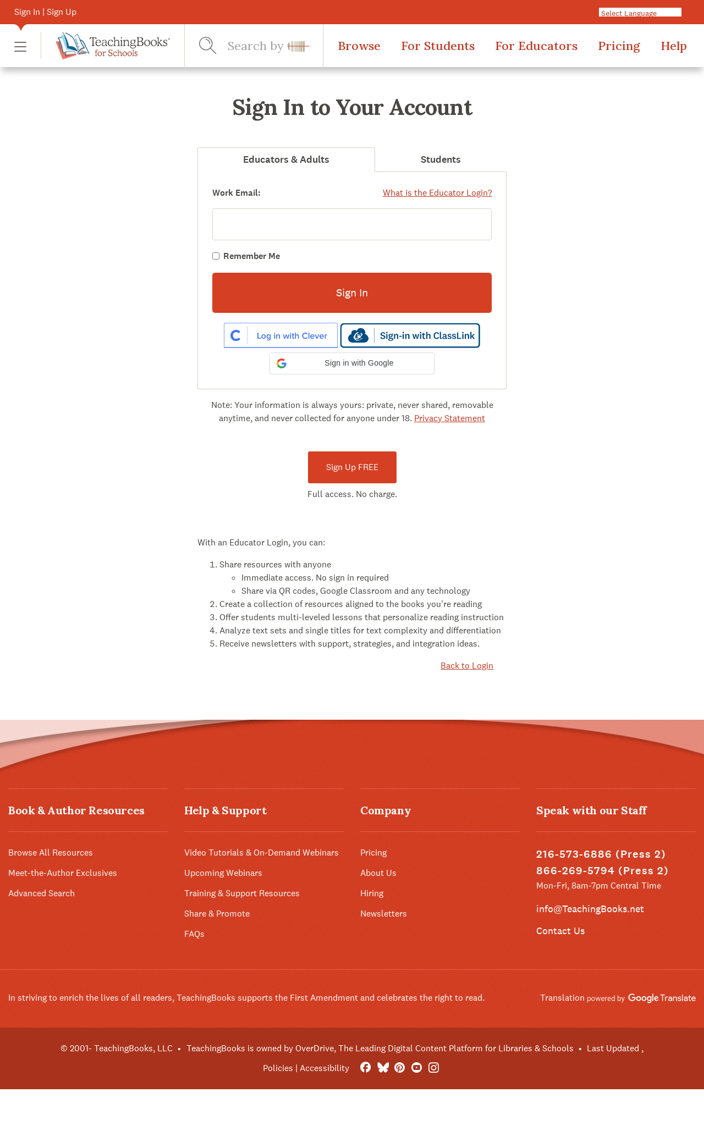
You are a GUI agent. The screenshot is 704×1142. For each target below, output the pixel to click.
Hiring (371, 893)
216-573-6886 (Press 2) (601, 854)
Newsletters (383, 913)
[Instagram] (433, 1068)
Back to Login (467, 665)
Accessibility (324, 1068)
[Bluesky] (382, 1068)
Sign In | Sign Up (45, 12)
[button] (20, 46)
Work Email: (236, 192)
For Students (438, 45)
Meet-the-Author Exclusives (62, 873)
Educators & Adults (286, 159)
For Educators (536, 45)
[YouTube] (416, 1068)
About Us (378, 873)
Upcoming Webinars (223, 873)
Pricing (619, 45)
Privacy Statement (449, 418)
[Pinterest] (399, 1068)
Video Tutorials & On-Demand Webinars (261, 852)
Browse (359, 45)
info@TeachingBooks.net (590, 908)
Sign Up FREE (352, 467)
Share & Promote (217, 913)
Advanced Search (41, 893)
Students (441, 159)
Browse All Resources (50, 852)
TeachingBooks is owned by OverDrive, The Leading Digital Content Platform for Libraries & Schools (380, 1048)
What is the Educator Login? (437, 192)
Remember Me (251, 256)
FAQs (194, 934)
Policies (278, 1068)
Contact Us (560, 930)
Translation (618, 997)
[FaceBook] (365, 1068)
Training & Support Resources (242, 893)
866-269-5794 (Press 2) (602, 870)
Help (674, 45)
